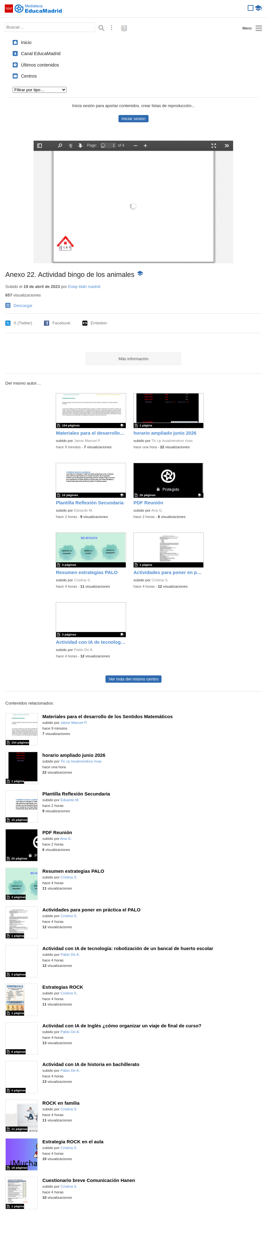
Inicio (26, 42)
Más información (133, 358)
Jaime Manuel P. (87, 441)
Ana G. (157, 510)
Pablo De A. (83, 650)
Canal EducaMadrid (40, 53)
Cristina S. (82, 580)
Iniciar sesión (133, 118)
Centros (29, 76)
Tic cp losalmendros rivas (172, 441)
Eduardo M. (83, 510)
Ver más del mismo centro (133, 679)
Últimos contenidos (40, 64)
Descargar (23, 305)
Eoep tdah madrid (84, 286)
